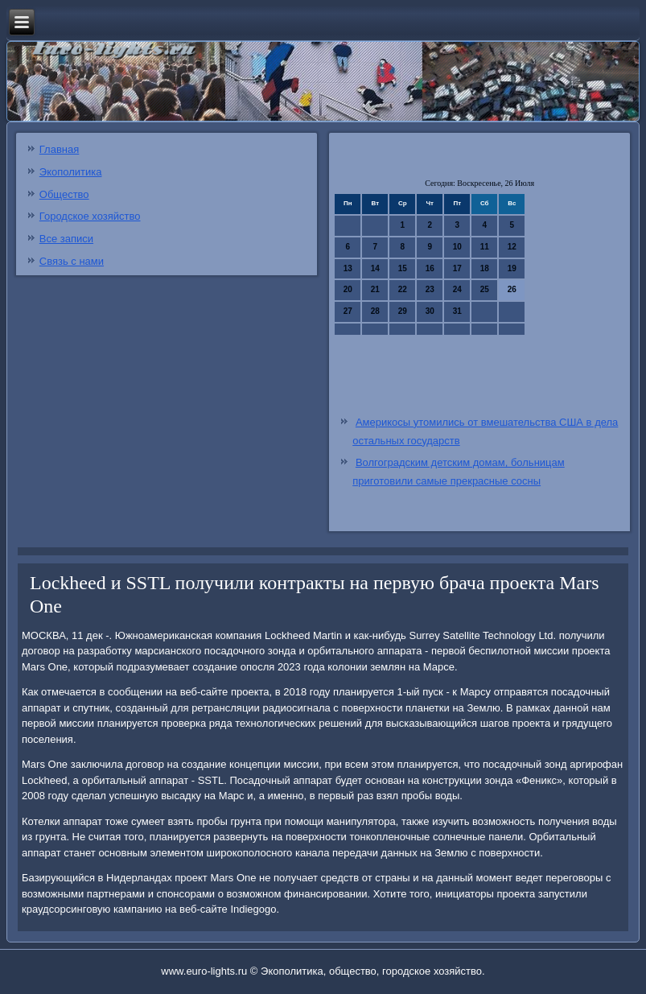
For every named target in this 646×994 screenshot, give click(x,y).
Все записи (66, 239)
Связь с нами (71, 261)
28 (375, 311)
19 (512, 268)
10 (457, 246)
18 (484, 268)
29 (402, 311)
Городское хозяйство (90, 216)
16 (430, 268)
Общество (64, 194)
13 (348, 268)
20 (348, 289)
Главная (59, 149)
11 (484, 246)
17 (457, 268)
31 (457, 311)
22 (402, 289)
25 (484, 289)
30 (430, 311)
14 (375, 268)
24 (457, 289)
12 (512, 246)
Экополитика (70, 172)
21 (375, 289)
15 (402, 268)
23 (430, 289)
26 (512, 289)
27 (348, 311)
